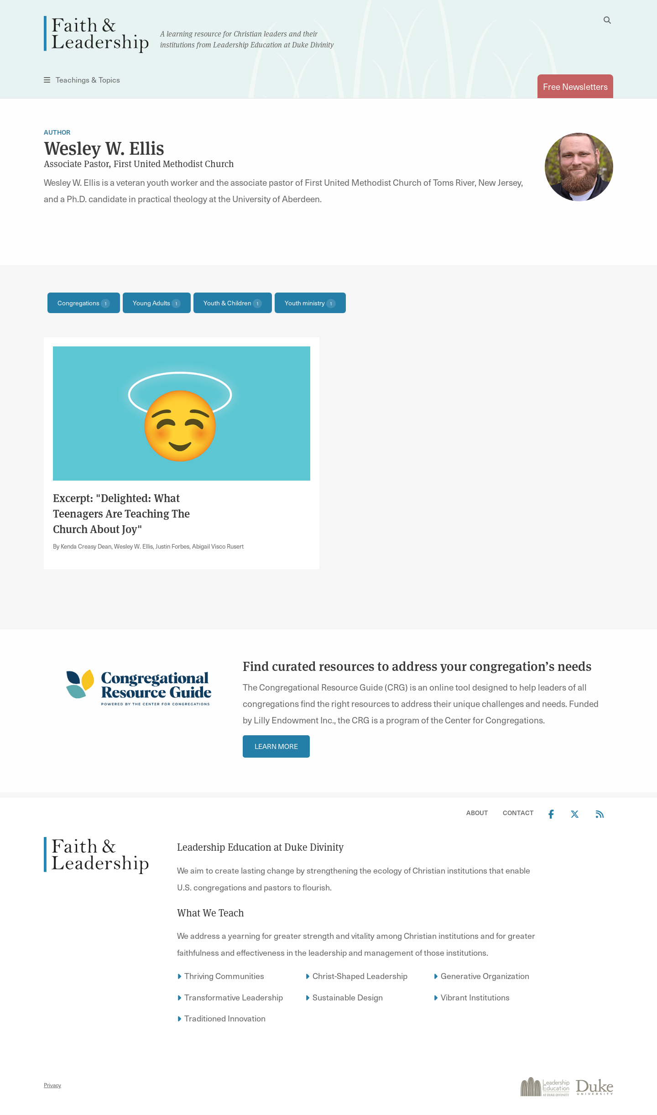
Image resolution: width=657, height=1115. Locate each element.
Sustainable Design (348, 997)
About (477, 812)
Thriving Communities (224, 975)
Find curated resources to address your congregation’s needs (417, 666)
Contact (518, 812)
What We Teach (210, 912)
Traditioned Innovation (225, 1018)
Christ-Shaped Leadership (360, 975)
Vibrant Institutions (475, 997)
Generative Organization (485, 975)
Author (57, 132)
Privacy (52, 1085)
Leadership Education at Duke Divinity (260, 847)
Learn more (276, 746)
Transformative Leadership (233, 997)
